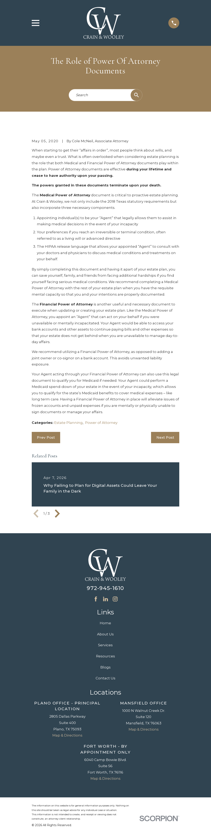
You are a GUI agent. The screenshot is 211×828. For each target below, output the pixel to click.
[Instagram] (115, 599)
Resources (105, 656)
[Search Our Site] (136, 95)
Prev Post (46, 437)
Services (105, 645)
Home (105, 623)
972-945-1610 (105, 588)
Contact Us (105, 678)
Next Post (165, 437)
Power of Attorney (101, 423)
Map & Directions (67, 735)
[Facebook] (95, 599)
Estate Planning (68, 423)
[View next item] (57, 513)
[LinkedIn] (105, 599)
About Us (105, 634)
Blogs (105, 667)
